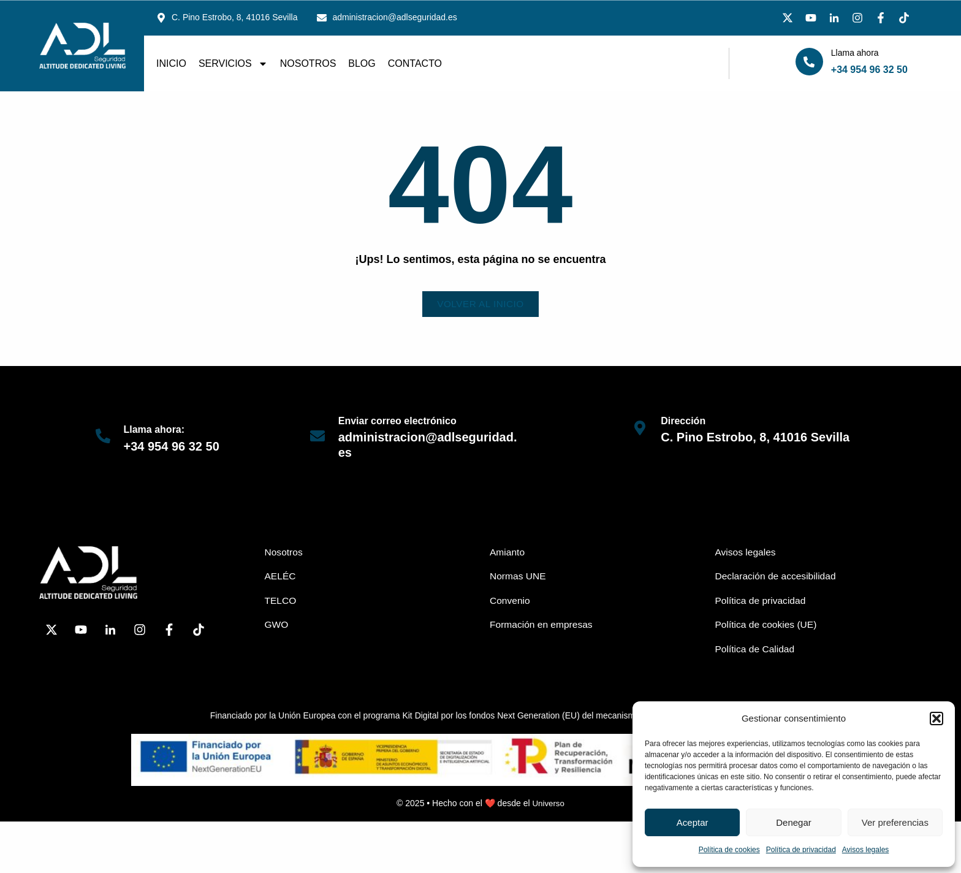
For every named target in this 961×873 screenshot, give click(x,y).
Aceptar (692, 822)
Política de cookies (729, 849)
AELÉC (281, 577)
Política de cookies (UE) (767, 626)
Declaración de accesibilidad (777, 577)
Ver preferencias (895, 822)
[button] (936, 718)
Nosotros (308, 63)
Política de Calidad (756, 651)
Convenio (510, 602)
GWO (277, 626)
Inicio (171, 63)
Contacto (415, 63)
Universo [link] (548, 805)
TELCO (281, 602)
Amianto (508, 552)
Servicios (233, 64)
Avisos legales (865, 849)
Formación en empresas (543, 626)
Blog (361, 63)
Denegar (793, 822)
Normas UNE (518, 577)
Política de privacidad (801, 849)
